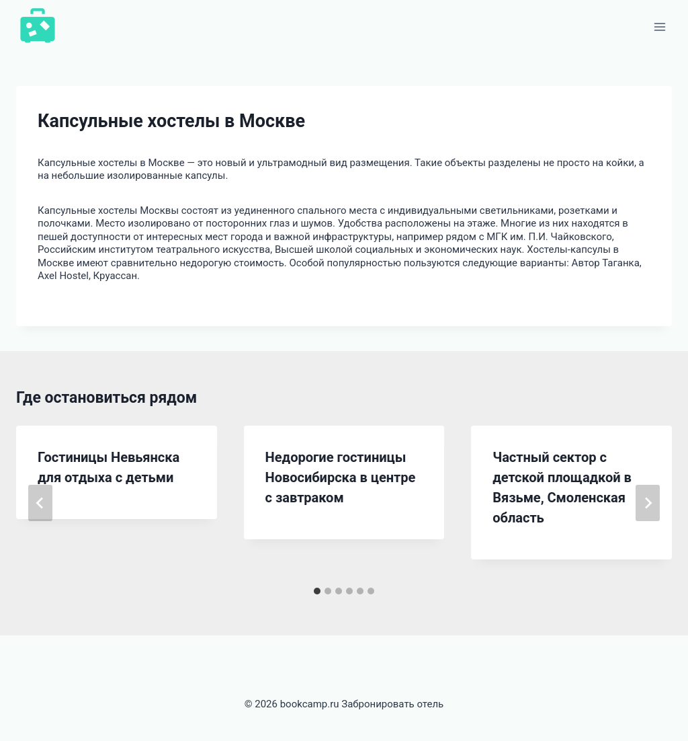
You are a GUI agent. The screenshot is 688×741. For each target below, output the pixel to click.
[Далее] (648, 503)
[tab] (317, 591)
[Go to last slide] (40, 503)
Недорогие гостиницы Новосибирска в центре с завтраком (340, 477)
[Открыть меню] (659, 26)
